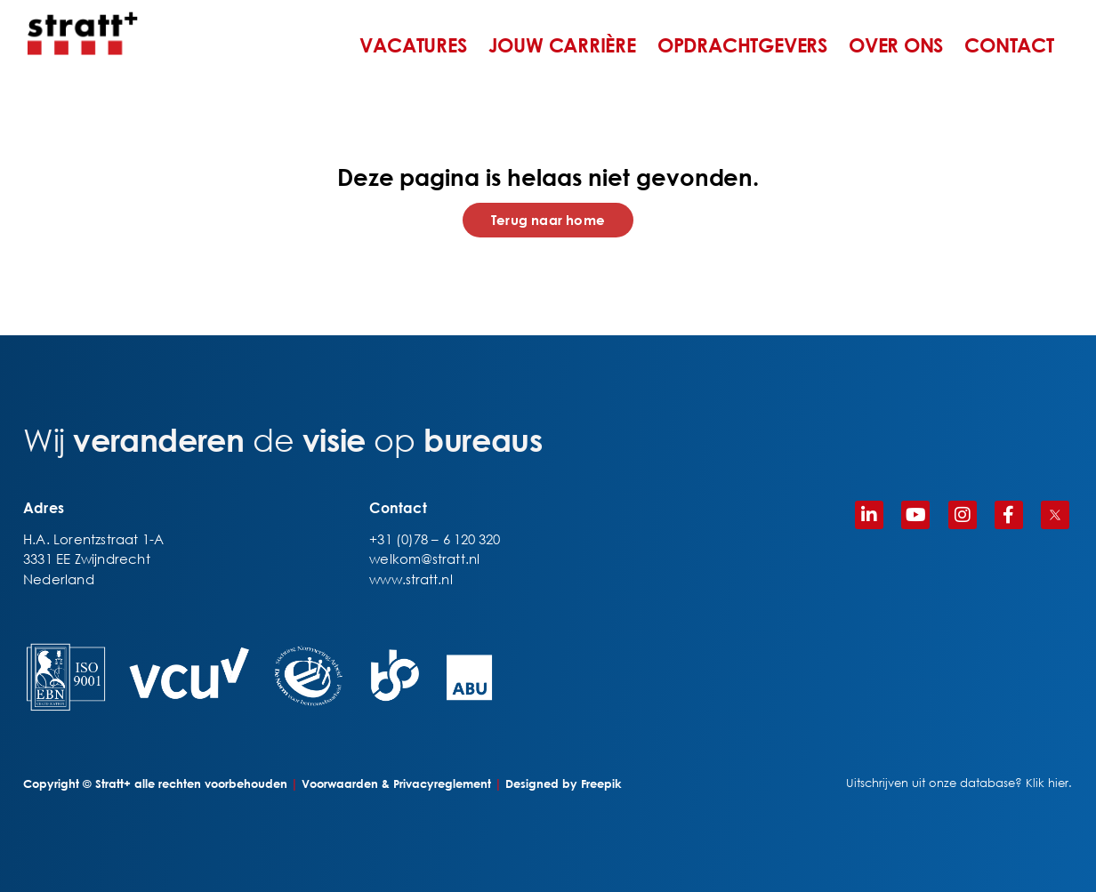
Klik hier (1047, 783)
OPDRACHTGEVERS (742, 45)
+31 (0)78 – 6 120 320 (434, 539)
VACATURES (412, 45)
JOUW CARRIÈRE (562, 45)
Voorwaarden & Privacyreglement (396, 783)
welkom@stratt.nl (424, 558)
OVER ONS (896, 45)
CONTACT (1009, 45)
